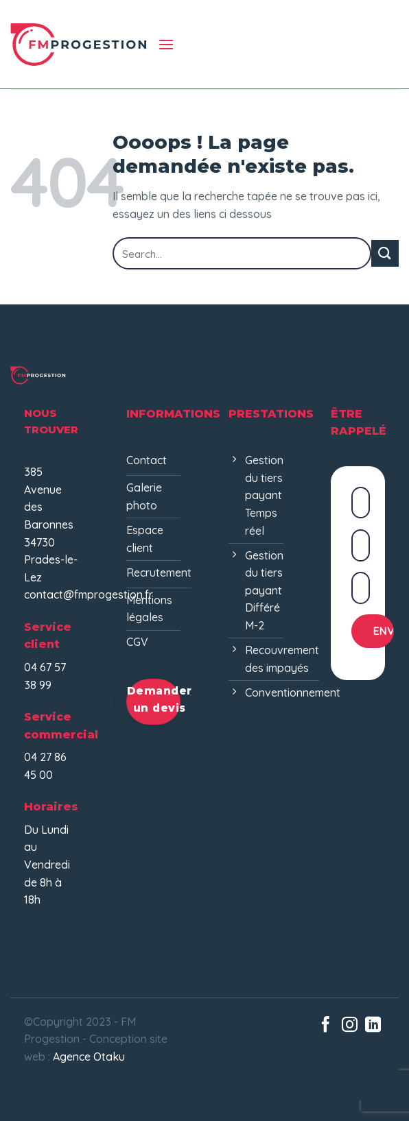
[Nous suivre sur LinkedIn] (373, 1026)
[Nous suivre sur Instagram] (350, 1026)
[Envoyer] (385, 253)
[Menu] (166, 44)
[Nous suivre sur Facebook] (326, 1026)
